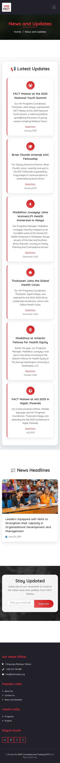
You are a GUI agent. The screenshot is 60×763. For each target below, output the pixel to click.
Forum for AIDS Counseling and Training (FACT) (29, 754)
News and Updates (35, 31)
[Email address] (20, 602)
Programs (9, 716)
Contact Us (10, 695)
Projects (8, 721)
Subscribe (44, 603)
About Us (9, 691)
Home (17, 31)
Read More (30, 126)
